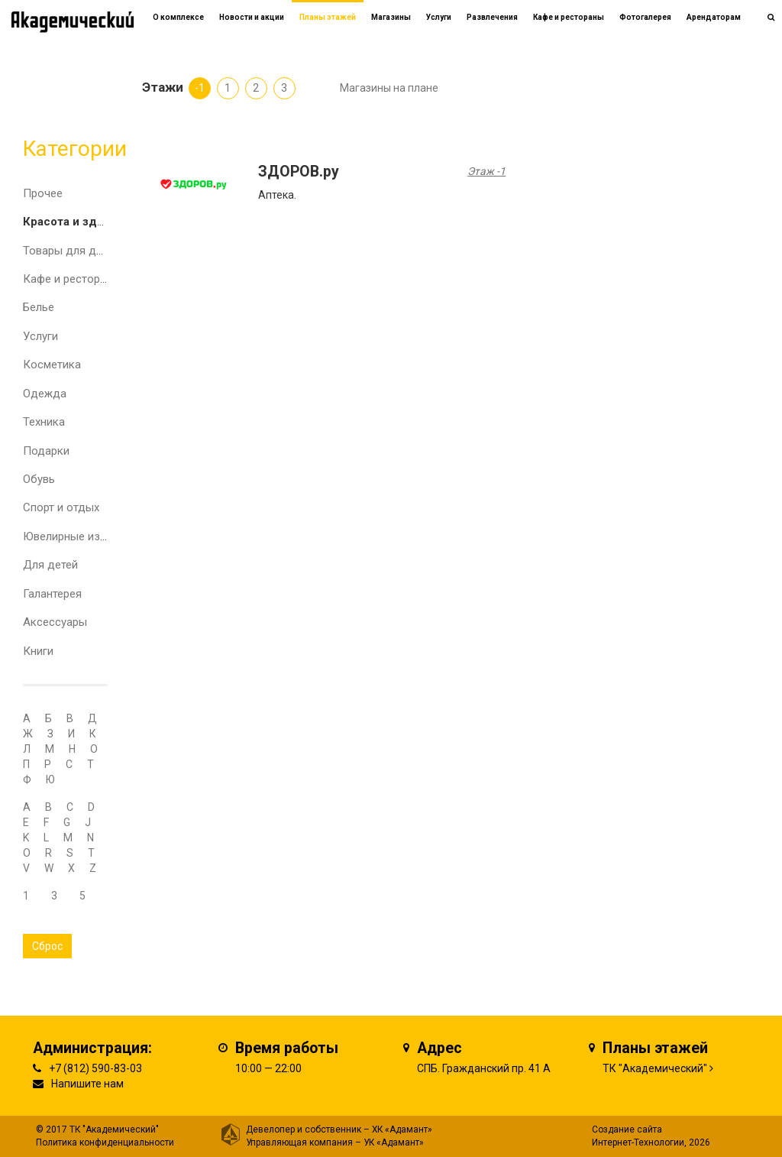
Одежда (44, 393)
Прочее (43, 193)
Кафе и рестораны (72, 279)
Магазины (391, 17)
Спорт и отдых (61, 507)
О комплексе (178, 17)
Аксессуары (55, 622)
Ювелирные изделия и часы (97, 536)
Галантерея (52, 594)
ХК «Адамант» (402, 1129)
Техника (44, 422)
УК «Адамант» (394, 1142)
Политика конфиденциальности (105, 1142)
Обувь (39, 479)
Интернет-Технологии (638, 1142)
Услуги (40, 336)
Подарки (46, 451)
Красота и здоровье (80, 221)
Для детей (50, 565)
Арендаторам (714, 17)
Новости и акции (251, 17)
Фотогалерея (645, 17)
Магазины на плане (389, 88)
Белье (38, 307)
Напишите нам (87, 1084)
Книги (38, 651)
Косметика (52, 364)
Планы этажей (327, 17)
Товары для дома (70, 251)
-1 (200, 88)
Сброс (47, 946)
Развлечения (492, 17)
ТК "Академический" (655, 1068)
